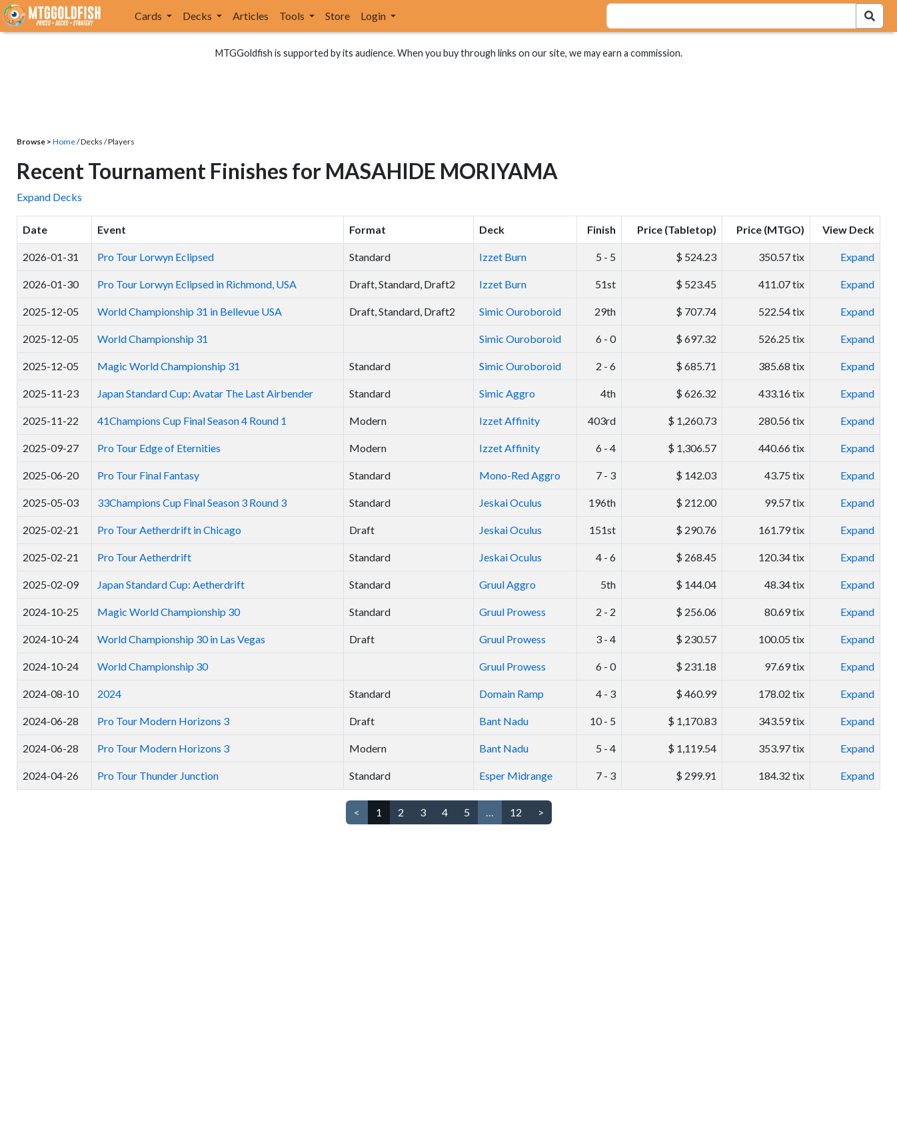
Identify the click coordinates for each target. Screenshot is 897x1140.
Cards (149, 15)
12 (516, 812)
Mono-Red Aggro (519, 475)
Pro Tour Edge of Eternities (159, 447)
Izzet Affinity (509, 420)
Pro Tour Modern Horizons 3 (163, 720)
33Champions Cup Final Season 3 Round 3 (192, 502)
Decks (198, 15)
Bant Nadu (503, 720)
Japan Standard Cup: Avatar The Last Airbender (205, 393)
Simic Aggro (507, 393)
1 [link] (379, 812)
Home (64, 141)
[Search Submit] (870, 16)
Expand (857, 256)
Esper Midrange (515, 775)
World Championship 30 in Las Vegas (181, 639)
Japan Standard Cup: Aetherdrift (171, 584)
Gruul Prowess (512, 611)
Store (337, 15)
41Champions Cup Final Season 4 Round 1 (192, 420)
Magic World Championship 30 (168, 611)
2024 (109, 693)
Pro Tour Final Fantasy (148, 475)
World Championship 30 (152, 666)
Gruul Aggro (507, 584)
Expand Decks (49, 196)
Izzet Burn (502, 256)
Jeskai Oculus (510, 502)
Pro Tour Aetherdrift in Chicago (169, 529)
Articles (251, 15)
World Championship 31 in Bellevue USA (189, 311)
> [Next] (541, 812)
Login (374, 15)
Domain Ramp (511, 693)
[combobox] (723, 16)
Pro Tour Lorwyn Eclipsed (155, 256)
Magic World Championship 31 (168, 366)
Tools (293, 15)
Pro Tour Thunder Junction (158, 775)
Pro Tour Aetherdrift (144, 557)
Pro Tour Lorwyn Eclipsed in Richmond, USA (197, 284)
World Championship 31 (152, 338)
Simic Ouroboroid (520, 311)
